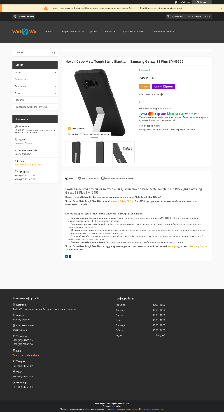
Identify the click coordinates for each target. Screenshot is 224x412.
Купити (144, 86)
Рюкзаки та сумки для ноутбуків (31, 107)
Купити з (163, 86)
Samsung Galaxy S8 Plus (122, 201)
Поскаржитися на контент (127, 409)
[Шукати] (54, 52)
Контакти (110, 31)
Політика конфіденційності (152, 409)
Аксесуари (20, 86)
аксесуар (173, 246)
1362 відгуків (184, 2)
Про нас (93, 31)
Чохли (18, 72)
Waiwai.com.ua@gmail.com (28, 164)
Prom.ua (127, 403)
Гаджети (19, 100)
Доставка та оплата (133, 31)
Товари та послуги (70, 31)
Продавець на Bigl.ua (112, 406)
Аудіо (18, 93)
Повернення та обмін (163, 31)
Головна (48, 31)
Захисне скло (21, 79)
